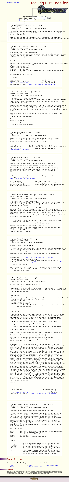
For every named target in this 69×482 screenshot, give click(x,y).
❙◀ (20, 20)
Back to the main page (13, 2)
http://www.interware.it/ (19, 83)
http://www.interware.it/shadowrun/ (42, 84)
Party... (31, 465)
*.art (11, 465)
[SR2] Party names (52, 465)
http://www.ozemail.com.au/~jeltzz (22, 179)
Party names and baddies (36, 466)
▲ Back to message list (49, 20)
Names (12, 466)
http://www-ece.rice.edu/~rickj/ (21, 149)
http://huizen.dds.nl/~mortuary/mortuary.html (46, 262)
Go (49, 18)
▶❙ (39, 20)
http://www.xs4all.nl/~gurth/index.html (39, 258)
